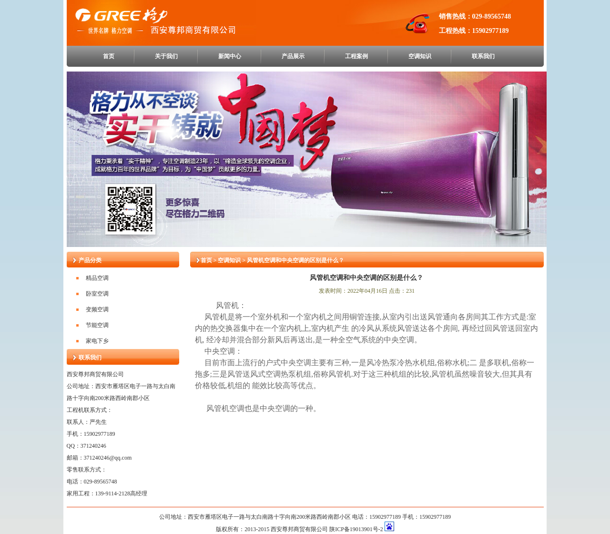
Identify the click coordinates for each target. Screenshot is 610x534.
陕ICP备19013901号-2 (356, 529)
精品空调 (97, 278)
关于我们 (166, 56)
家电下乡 (97, 341)
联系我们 (483, 56)
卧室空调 (97, 293)
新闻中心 (229, 56)
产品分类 (90, 260)
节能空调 (97, 325)
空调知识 (419, 56)
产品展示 (293, 56)
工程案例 (356, 56)
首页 (108, 56)
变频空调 (97, 309)
